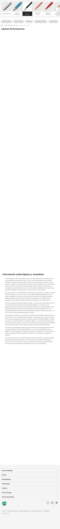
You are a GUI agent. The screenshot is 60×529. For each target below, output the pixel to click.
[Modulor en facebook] (47, 503)
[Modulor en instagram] (52, 503)
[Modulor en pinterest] (56, 503)
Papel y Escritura (9, 25)
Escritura (16, 25)
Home (2, 25)
